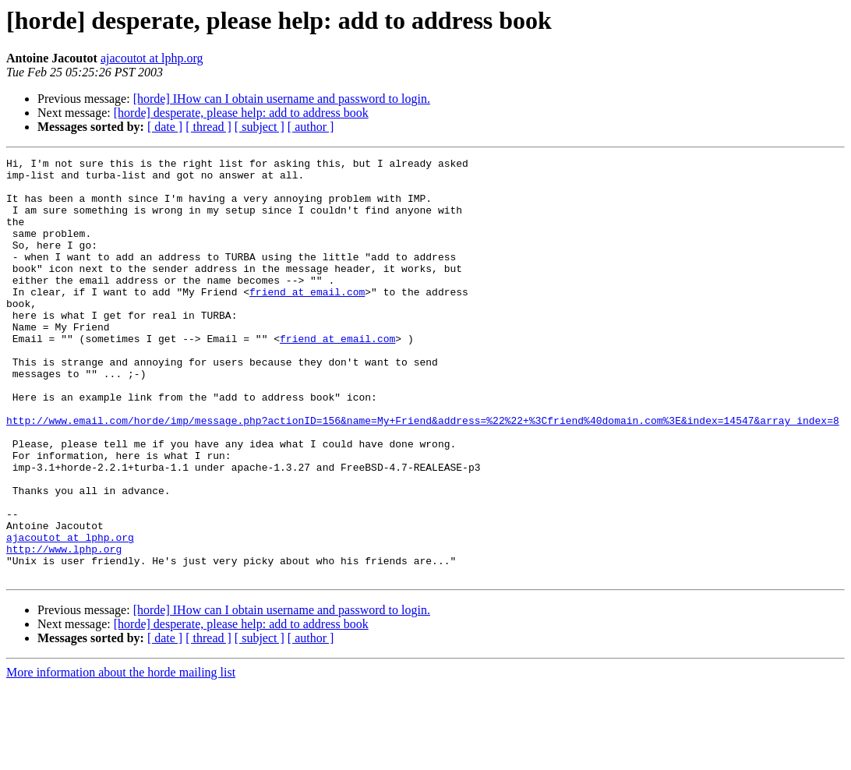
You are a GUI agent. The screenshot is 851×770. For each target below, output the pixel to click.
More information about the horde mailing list (120, 756)
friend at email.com (307, 320)
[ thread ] (208, 126)
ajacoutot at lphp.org (152, 58)
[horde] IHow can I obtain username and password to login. (281, 98)
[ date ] (164, 126)
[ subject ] (259, 126)
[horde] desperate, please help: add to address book (241, 112)
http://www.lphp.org (64, 628)
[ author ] (311, 126)
